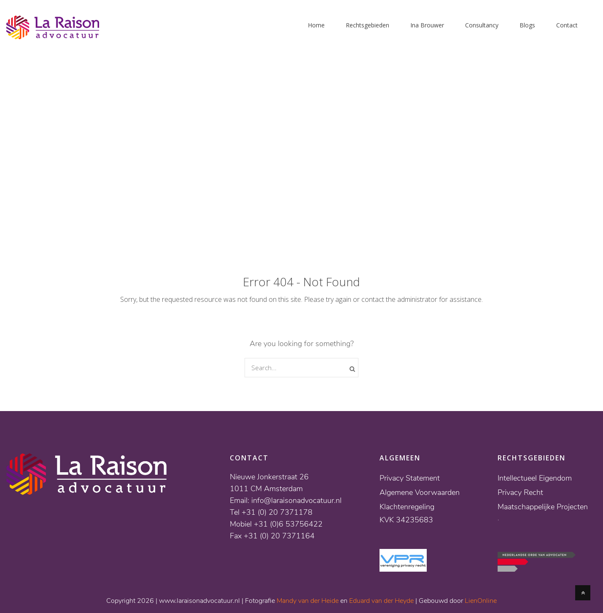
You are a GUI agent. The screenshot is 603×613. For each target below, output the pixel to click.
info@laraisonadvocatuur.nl (296, 500)
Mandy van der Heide (308, 600)
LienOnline (481, 600)
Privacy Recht (520, 492)
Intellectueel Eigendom (535, 478)
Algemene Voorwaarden (420, 492)
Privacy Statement (410, 478)
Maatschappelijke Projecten (543, 507)
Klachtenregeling (407, 507)
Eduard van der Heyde (381, 600)
